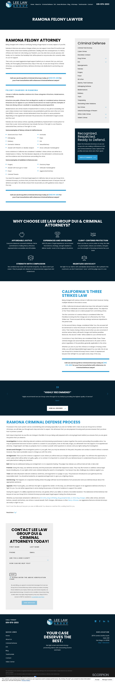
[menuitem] (92, 48)
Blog (7, 651)
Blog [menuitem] (68, 4)
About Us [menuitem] (38, 4)
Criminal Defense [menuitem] (47, 4)
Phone (10, 552)
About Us (9, 639)
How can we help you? (17, 563)
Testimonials (10, 654)
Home (8, 636)
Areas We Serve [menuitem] (61, 4)
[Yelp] (108, 621)
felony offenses (73, 502)
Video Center (10, 662)
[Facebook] (100, 621)
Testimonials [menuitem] (83, 4)
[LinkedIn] (104, 621)
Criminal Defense (11, 643)
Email (30, 552)
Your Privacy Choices (29, 676)
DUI (7, 647)
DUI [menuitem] (55, 4)
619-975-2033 (102, 4)
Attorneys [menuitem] (74, 4)
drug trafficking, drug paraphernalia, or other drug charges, (66, 500)
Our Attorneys (87, 157)
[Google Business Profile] (95, 621)
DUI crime (43, 500)
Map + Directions (103, 643)
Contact (8, 658)
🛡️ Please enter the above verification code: (25, 578)
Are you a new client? (17, 558)
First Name (12, 547)
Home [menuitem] (32, 4)
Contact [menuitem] (90, 4)
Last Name (32, 547)
